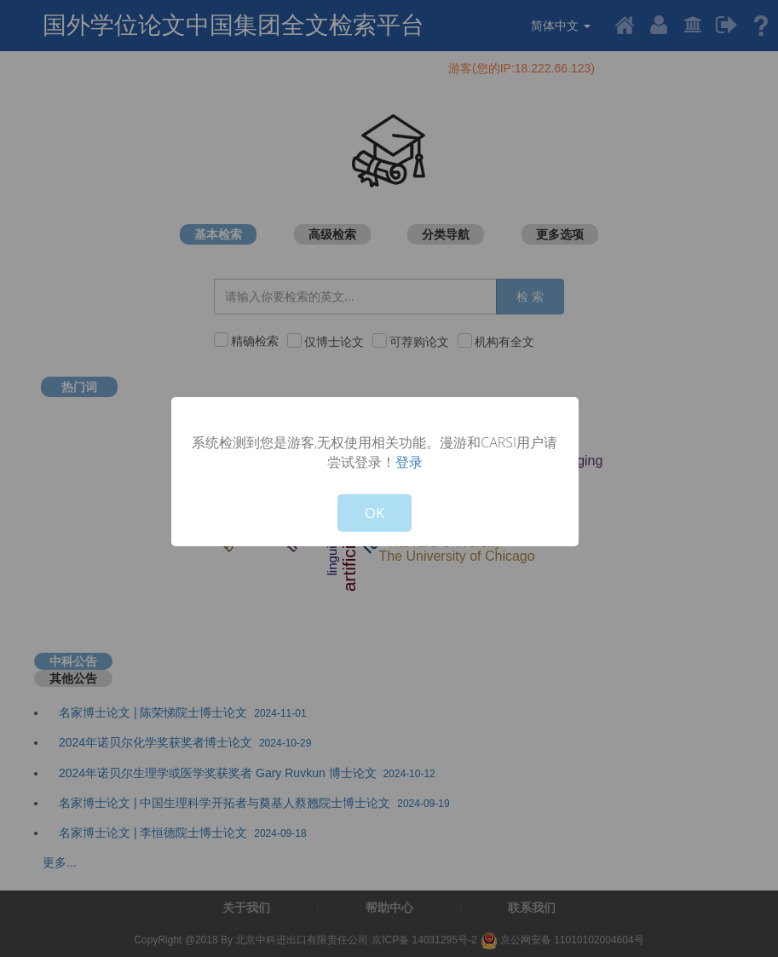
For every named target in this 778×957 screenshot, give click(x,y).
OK (375, 512)
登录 (409, 462)
